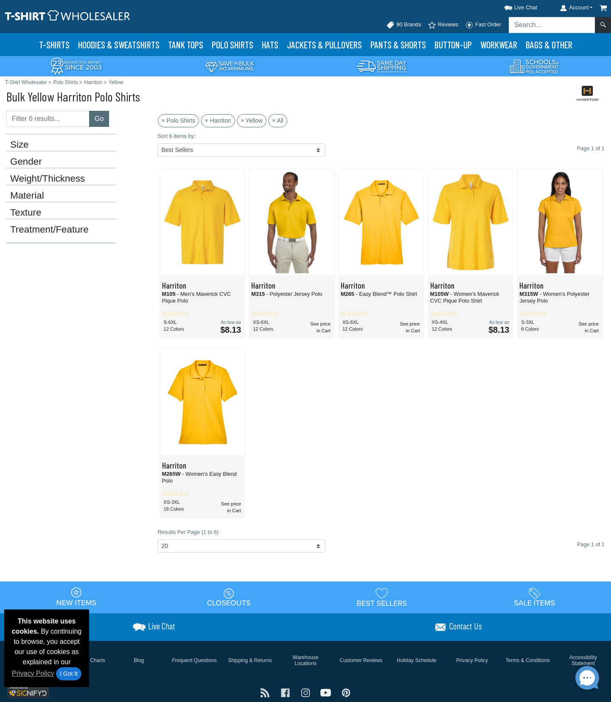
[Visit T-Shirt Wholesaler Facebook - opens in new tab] (286, 692)
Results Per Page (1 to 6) (188, 532)
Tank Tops (185, 44)
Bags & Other (549, 44)
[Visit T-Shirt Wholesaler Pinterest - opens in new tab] (346, 692)
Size (19, 144)
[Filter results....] (48, 119)
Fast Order (483, 25)
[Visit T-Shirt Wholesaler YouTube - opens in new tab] (327, 692)
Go (99, 118)
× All (277, 120)
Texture (25, 212)
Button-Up (453, 44)
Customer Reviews (361, 660)
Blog (139, 660)
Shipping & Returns (250, 660)
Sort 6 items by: (177, 136)
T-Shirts (54, 44)
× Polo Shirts (179, 120)
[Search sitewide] (552, 25)
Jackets (324, 44)
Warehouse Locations (306, 660)
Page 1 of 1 (591, 544)
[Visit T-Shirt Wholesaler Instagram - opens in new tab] (306, 692)
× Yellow (252, 120)
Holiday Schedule (416, 660)
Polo (232, 44)
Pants (398, 44)
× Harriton (218, 120)
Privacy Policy (33, 673)
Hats (270, 44)
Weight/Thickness (47, 178)
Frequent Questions (194, 660)
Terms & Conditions (528, 660)
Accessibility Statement (583, 660)
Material (27, 195)
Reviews (443, 25)
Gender (26, 161)
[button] (513, 6)
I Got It (69, 673)
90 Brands (403, 25)
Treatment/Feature (49, 229)
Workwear (498, 44)
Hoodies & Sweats (119, 44)
